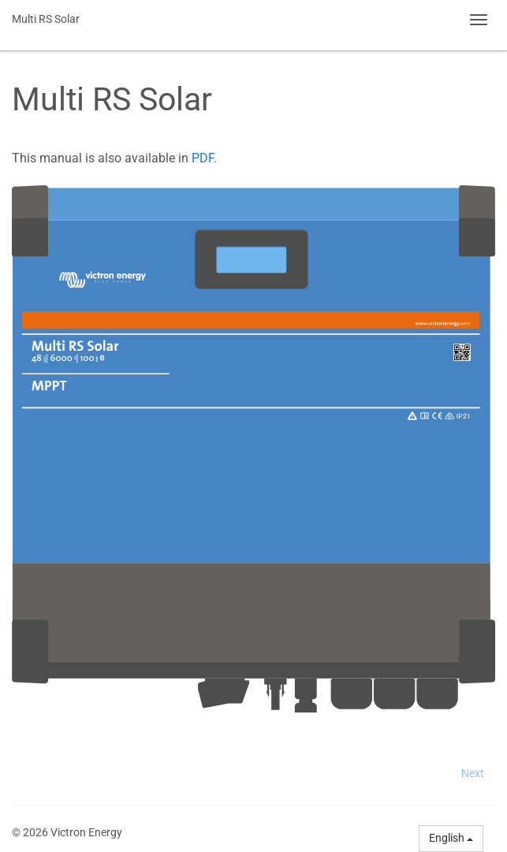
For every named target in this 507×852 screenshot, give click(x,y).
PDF (203, 158)
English (451, 838)
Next (472, 773)
